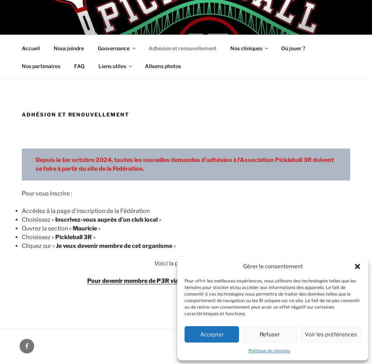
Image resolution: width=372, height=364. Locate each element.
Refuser (270, 334)
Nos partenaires (41, 66)
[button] (357, 266)
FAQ (79, 66)
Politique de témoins (269, 350)
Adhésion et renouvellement (183, 48)
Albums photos (163, 66)
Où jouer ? (293, 48)
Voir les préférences (331, 334)
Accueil (31, 48)
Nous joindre (69, 48)
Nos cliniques (249, 48)
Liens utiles (115, 66)
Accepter (212, 334)
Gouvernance (117, 48)
